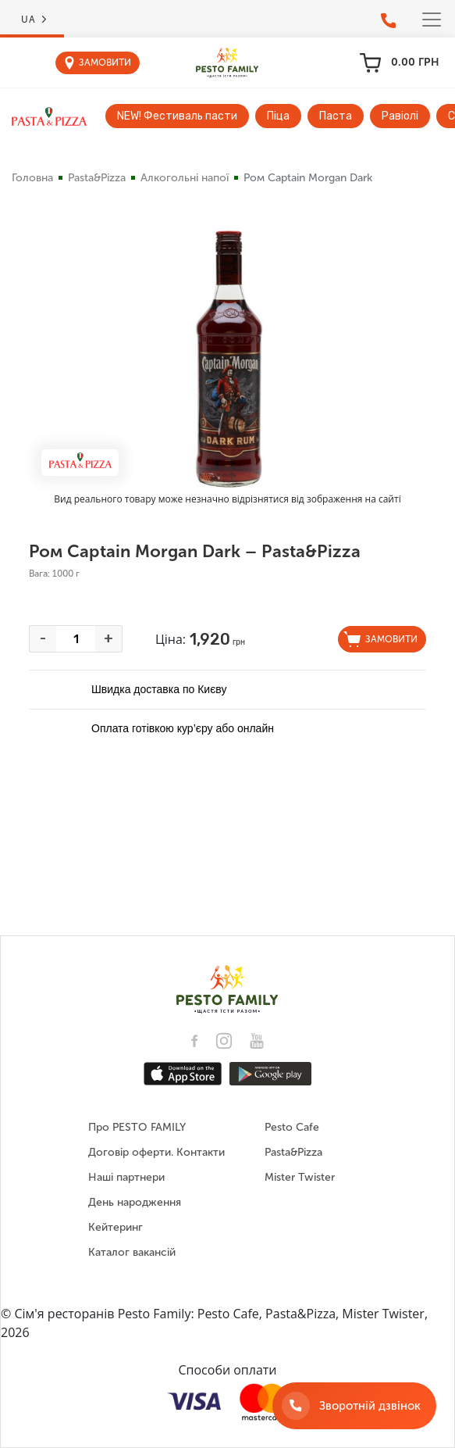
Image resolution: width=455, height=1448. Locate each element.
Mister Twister (300, 1177)
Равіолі (400, 116)
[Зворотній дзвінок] (354, 1405)
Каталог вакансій (132, 1252)
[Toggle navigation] (431, 19)
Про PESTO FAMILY (137, 1127)
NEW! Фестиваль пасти (177, 116)
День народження (134, 1202)
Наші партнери (126, 1177)
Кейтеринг (115, 1227)
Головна (32, 177)
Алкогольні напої (184, 177)
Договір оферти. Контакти (156, 1152)
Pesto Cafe (292, 1127)
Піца (278, 116)
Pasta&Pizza (97, 177)
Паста (335, 116)
